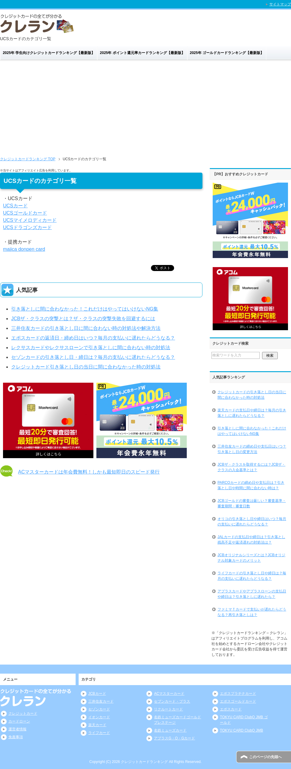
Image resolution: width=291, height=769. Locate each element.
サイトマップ (280, 4)
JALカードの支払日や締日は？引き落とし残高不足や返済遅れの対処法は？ (251, 539)
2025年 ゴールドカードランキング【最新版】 (227, 53)
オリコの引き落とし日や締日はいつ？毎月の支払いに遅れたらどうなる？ (251, 521)
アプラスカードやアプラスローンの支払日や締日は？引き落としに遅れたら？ (251, 594)
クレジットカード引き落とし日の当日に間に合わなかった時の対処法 (86, 366)
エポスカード (231, 709)
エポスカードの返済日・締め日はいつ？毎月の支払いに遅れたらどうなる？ (93, 337)
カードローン (19, 721)
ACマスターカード (169, 693)
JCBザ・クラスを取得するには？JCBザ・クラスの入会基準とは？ (251, 467)
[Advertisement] (145, 106)
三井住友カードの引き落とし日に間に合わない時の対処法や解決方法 (86, 328)
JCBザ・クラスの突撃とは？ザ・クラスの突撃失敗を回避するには (83, 318)
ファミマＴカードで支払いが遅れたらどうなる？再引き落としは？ (251, 612)
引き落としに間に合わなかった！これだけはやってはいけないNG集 (84, 308)
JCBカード (97, 693)
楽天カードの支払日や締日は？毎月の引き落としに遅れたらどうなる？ (251, 413)
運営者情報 (17, 729)
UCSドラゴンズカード (27, 227)
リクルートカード (168, 709)
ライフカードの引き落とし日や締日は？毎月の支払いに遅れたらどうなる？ (251, 576)
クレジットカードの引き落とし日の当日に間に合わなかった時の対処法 (251, 395)
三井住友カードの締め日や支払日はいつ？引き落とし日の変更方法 (251, 449)
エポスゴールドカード (238, 701)
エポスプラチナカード (238, 693)
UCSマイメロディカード (30, 220)
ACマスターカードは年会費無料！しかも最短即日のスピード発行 (89, 471)
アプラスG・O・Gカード (174, 738)
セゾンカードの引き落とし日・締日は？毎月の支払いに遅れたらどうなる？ (93, 357)
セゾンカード (99, 709)
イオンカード (99, 717)
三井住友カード (101, 701)
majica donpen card (24, 249)
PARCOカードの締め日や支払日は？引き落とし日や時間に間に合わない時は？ (250, 485)
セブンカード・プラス (172, 701)
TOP (27, 159)
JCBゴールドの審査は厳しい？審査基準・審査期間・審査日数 (251, 503)
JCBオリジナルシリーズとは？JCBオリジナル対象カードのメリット (251, 558)
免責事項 (15, 737)
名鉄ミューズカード (170, 730)
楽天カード (97, 725)
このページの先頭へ (265, 757)
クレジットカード (22, 713)
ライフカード (99, 733)
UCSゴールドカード (25, 212)
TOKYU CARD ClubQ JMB (241, 730)
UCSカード (15, 205)
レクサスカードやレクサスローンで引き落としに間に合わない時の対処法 (90, 347)
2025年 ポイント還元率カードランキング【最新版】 (142, 53)
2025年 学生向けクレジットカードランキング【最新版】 (49, 53)
